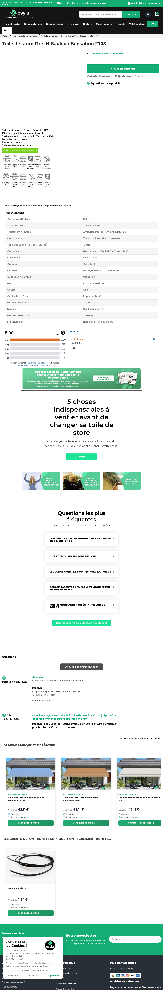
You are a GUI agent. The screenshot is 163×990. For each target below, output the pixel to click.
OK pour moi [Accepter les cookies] (33, 975)
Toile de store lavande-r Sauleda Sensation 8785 (26, 799)
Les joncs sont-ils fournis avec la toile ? (80, 571)
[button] (12, 24)
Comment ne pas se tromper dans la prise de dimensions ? (80, 539)
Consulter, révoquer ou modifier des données (140, 738)
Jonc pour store (17, 888)
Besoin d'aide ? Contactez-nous (144, 3)
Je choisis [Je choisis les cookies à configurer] (13, 975)
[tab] (81, 539)
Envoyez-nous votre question (81, 666)
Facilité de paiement (124, 981)
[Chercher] (131, 14)
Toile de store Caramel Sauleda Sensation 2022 (80, 799)
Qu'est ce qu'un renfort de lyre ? (73, 556)
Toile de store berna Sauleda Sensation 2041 (140, 799)
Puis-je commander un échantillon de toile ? (77, 606)
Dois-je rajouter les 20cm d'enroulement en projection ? (79, 588)
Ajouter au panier (122, 68)
